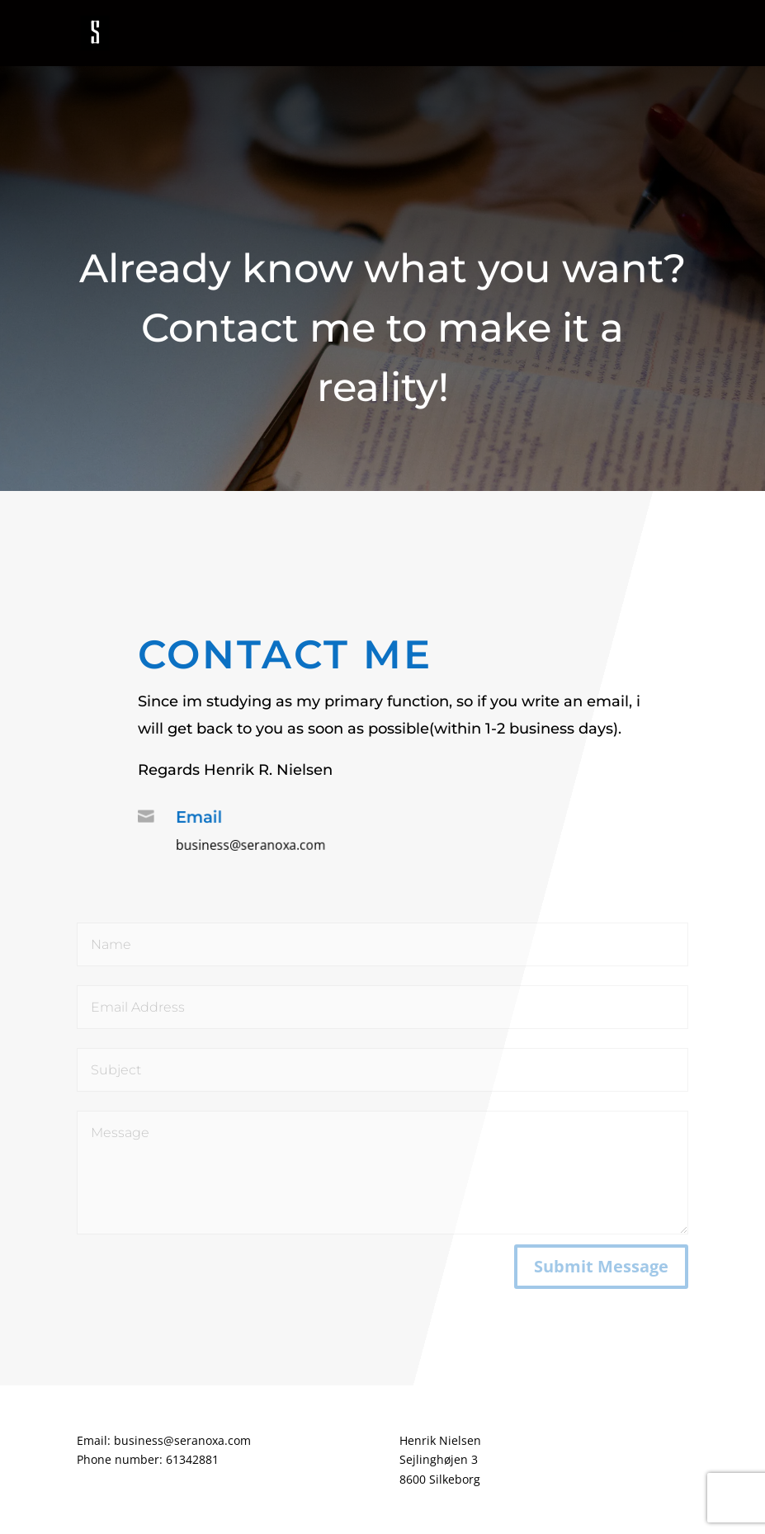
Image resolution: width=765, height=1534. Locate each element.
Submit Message (601, 1266)
